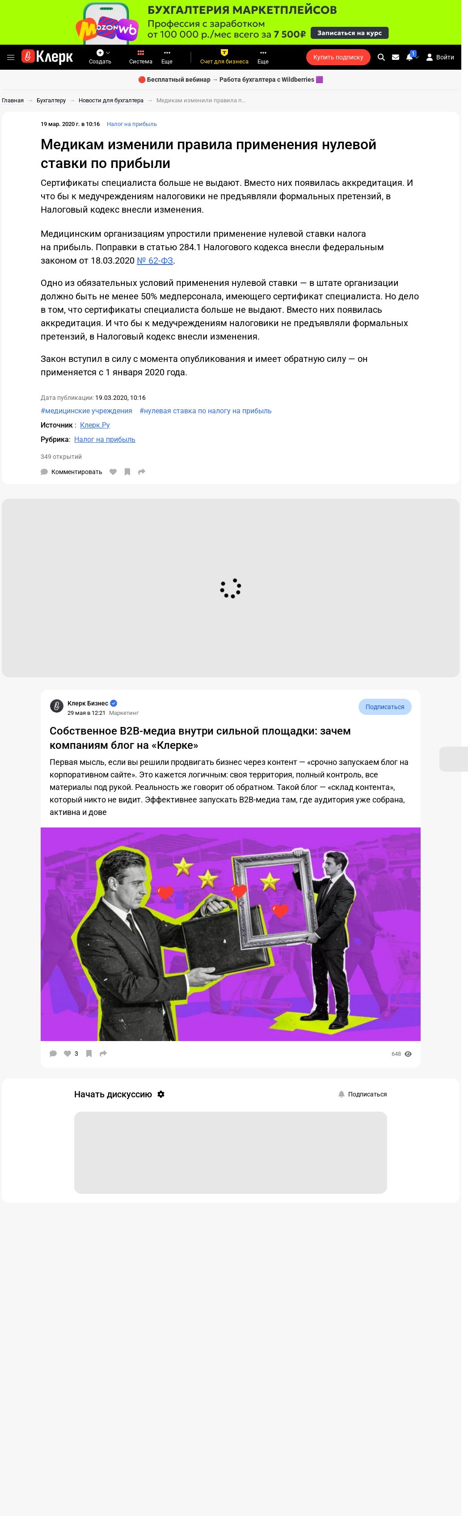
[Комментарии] (71, 471)
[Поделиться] (141, 471)
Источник (58, 425)
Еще (167, 57)
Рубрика (55, 439)
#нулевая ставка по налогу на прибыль (205, 411)
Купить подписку (338, 57)
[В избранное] (127, 471)
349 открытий (61, 456)
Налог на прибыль (132, 124)
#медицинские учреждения (86, 411)
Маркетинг (124, 713)
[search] (381, 57)
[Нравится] (113, 471)
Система (140, 57)
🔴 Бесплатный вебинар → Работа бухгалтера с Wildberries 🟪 (230, 79)
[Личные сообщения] (395, 57)
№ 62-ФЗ (155, 260)
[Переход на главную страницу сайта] (47, 57)
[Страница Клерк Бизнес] (57, 706)
